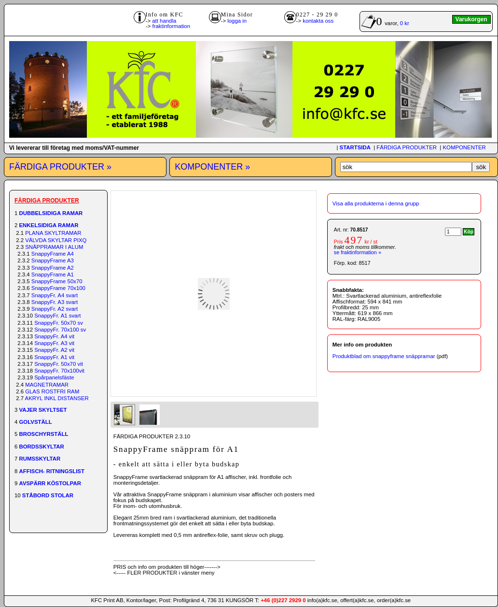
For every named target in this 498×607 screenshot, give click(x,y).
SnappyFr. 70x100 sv (60, 329)
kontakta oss (318, 21)
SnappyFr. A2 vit (54, 350)
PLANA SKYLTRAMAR (53, 233)
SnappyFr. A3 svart (54, 302)
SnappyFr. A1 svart (57, 315)
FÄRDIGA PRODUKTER (406, 147)
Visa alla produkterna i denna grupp (375, 203)
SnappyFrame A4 (52, 254)
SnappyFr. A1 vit (54, 357)
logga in (237, 21)
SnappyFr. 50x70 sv (58, 323)
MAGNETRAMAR (47, 385)
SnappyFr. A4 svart (54, 295)
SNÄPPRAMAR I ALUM (54, 247)
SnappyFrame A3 (52, 260)
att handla (164, 21)
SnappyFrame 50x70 (57, 281)
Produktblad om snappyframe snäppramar (383, 356)
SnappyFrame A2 (52, 268)
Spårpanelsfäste (54, 377)
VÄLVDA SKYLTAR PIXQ (55, 240)
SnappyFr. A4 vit (54, 336)
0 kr (404, 23)
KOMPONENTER (464, 147)
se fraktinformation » (357, 252)
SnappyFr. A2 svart (54, 309)
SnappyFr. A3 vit (54, 343)
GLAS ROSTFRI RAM (52, 391)
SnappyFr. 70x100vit (59, 371)
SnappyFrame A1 (52, 274)
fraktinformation (171, 26)
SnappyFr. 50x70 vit (58, 364)
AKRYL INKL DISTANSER (57, 398)
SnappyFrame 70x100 (58, 288)
